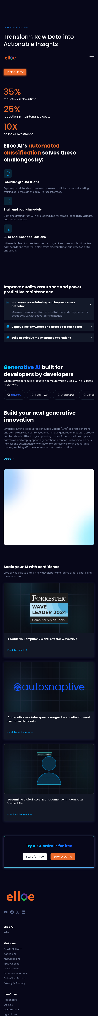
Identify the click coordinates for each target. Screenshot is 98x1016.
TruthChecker (12, 963)
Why (6, 932)
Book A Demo (63, 856)
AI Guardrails (11, 968)
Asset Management (15, 973)
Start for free (35, 856)
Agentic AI (10, 954)
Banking (8, 1004)
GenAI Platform (13, 949)
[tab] (49, 309)
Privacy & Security (14, 983)
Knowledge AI (12, 959)
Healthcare (10, 1000)
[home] (10, 58)
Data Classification (15, 978)
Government (11, 1009)
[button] (91, 58)
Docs (7, 459)
